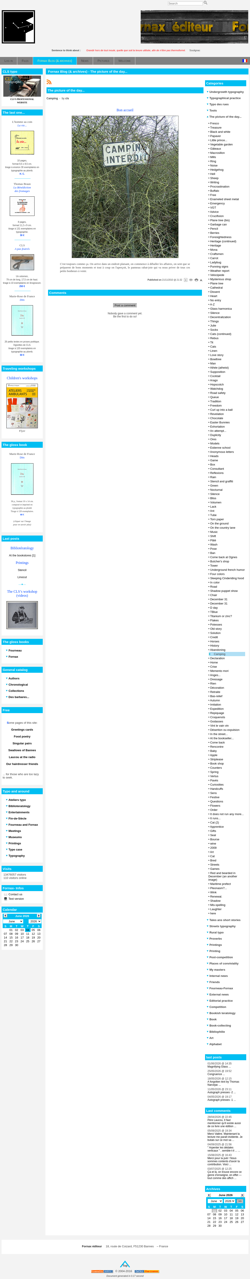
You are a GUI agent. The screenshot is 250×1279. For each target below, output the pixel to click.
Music (214, 532)
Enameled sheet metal (224, 199)
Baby (213, 751)
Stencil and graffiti (221, 481)
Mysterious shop (220, 279)
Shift (213, 536)
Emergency (217, 203)
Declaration (217, 658)
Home (214, 662)
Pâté (213, 540)
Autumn (215, 700)
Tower (214, 565)
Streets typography (221, 926)
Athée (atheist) (219, 367)
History (214, 645)
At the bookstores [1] (22, 555)
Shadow (215, 900)
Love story (216, 355)
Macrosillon (217, 152)
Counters (216, 767)
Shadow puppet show (224, 591)
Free (213, 195)
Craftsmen (216, 254)
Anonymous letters (222, 452)
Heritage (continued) (223, 241)
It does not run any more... (227, 814)
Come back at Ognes (223, 557)
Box (212, 464)
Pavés (214, 780)
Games (214, 868)
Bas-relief (216, 696)
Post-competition (220, 957)
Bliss (213, 498)
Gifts (213, 831)
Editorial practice (220, 1000)
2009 (213, 847)
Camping (219, 654)
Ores (213, 439)
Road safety (217, 393)
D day (214, 607)
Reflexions (217, 473)
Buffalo (214, 190)
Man (213, 363)
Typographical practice (224, 98)
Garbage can (218, 224)
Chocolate (216, 418)
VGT (213, 207)
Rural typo (215, 932)
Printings (214, 945)
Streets (214, 864)
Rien (213, 683)
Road (213, 586)
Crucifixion (217, 216)
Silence (215, 313)
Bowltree (215, 359)
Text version (16, 898)
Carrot (214, 258)
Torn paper (217, 519)
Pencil (214, 228)
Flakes (214, 620)
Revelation (217, 414)
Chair (213, 595)
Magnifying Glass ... (219, 1066)
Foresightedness (220, 237)
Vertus (214, 776)
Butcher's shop (219, 561)
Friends (213, 982)
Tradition (215, 401)
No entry (215, 300)
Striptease (216, 759)
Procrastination (219, 186)
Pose (213, 548)
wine (213, 843)
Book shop (217, 763)
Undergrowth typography (225, 92)
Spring (214, 772)
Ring (213, 161)
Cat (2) (214, 822)
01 (214, 1210)
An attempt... (218, 430)
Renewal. (216, 896)
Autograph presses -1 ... (221, 1099)
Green (214, 485)
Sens (213, 793)
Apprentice (217, 826)
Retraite (215, 692)
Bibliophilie (216, 1031)
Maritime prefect (220, 884)
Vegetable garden (221, 144)
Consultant (217, 468)
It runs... (215, 818)
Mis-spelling (217, 905)
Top (125, 1265)
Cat (212, 856)
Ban (212, 553)
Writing (214, 182)
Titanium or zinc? (221, 616)
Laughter (215, 909)
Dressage (216, 679)
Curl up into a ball (221, 409)
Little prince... (218, 140)
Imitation (215, 704)
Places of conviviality (222, 963)
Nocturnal (216, 489)
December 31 (218, 599)
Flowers (215, 805)
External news (218, 994)
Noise (213, 165)
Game (214, 460)
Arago (214, 380)
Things (214, 321)
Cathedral (216, 287)
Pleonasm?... (218, 888)
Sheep (214, 178)
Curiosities (217, 784)
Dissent (215, 291)
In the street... (219, 734)
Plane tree (216, 283)
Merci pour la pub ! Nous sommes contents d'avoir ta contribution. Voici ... (223, 1161)
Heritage (215, 245)
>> (240, 1201)
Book (212, 1019)
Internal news (217, 976)
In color (215, 582)
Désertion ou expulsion (224, 729)
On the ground (219, 523)
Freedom (216, 405)
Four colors (217, 574)
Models (214, 443)
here (213, 913)
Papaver (215, 136)
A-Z (212, 304)
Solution (215, 633)
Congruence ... (216, 1074)
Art (212, 852)
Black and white (220, 131)
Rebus (214, 338)
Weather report (219, 270)
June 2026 (226, 1195)
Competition (216, 1007)
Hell (212, 174)
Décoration (217, 687)
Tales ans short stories (223, 920)
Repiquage (217, 713)
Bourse (214, 839)
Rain (213, 477)
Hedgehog (216, 169)
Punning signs (219, 266)
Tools (212, 110)
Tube (213, 515)
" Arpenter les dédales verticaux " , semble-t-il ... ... (223, 1149)
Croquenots (217, 717)
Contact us (15, 894)
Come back (217, 742)
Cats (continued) (220, 334)
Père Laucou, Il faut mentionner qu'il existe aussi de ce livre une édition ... (224, 1123)
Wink (213, 892)
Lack (213, 506)
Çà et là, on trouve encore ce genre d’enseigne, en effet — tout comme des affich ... (224, 1175)
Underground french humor (227, 569)
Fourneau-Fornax (220, 988)
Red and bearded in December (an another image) (222, 876)
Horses (214, 641)
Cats (213, 346)
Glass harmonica (221, 308)
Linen (213, 350)
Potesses (216, 624)
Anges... (215, 675)
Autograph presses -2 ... (221, 1092)
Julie (213, 325)
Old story (216, 628)
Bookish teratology (221, 1013)
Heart (213, 296)
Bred (213, 860)
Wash (213, 544)
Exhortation (217, 426)
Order (213, 810)
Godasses (216, 721)
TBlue (214, 612)
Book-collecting (219, 1025)
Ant (212, 510)
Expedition (217, 708)
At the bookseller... (222, 738)
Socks (214, 329)
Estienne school (220, 447)
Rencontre (216, 746)
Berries (214, 233)
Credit (214, 637)
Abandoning (217, 649)
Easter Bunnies (220, 422)
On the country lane (222, 527)
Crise (213, 666)
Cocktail (215, 376)
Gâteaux (215, 148)
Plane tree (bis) (220, 220)
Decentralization (220, 317)
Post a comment (125, 305)
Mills (213, 157)
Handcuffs (216, 788)
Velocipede (217, 275)
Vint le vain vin (219, 725)
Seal (213, 835)
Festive (214, 797)
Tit (211, 342)
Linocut (22, 577)
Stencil (22, 570)
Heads (214, 456)
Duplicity (215, 435)
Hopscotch (217, 384)
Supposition (217, 372)
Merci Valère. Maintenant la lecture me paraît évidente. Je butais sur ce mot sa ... (224, 1137)
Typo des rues (218, 104)
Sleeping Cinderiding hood (227, 578)
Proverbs (214, 938)
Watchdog (216, 388)
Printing (213, 951)
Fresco (214, 123)
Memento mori (219, 671)
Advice (214, 211)
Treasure (216, 127)
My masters (216, 969)
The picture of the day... (224, 116)
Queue (214, 397)
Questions (216, 801)
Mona (213, 249)
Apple (213, 755)
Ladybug (215, 262)
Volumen (215, 502)
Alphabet (214, 1044)
